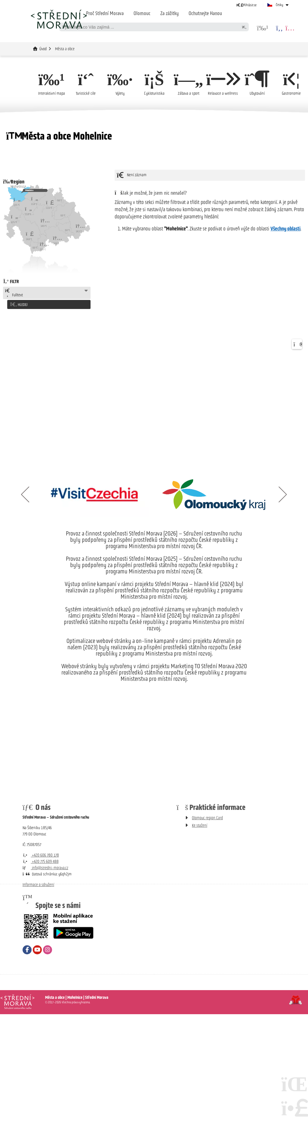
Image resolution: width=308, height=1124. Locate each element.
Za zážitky (169, 13)
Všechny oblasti (285, 229)
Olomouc (142, 13)
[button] (246, 5)
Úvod (58, 19)
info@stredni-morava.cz (45, 866)
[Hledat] (244, 27)
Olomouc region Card (207, 816)
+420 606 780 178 (41, 853)
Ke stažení (199, 823)
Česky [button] (279, 5)
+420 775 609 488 (41, 860)
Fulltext (14, 293)
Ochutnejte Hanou (205, 13)
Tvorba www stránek (295, 998)
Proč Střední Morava (105, 13)
